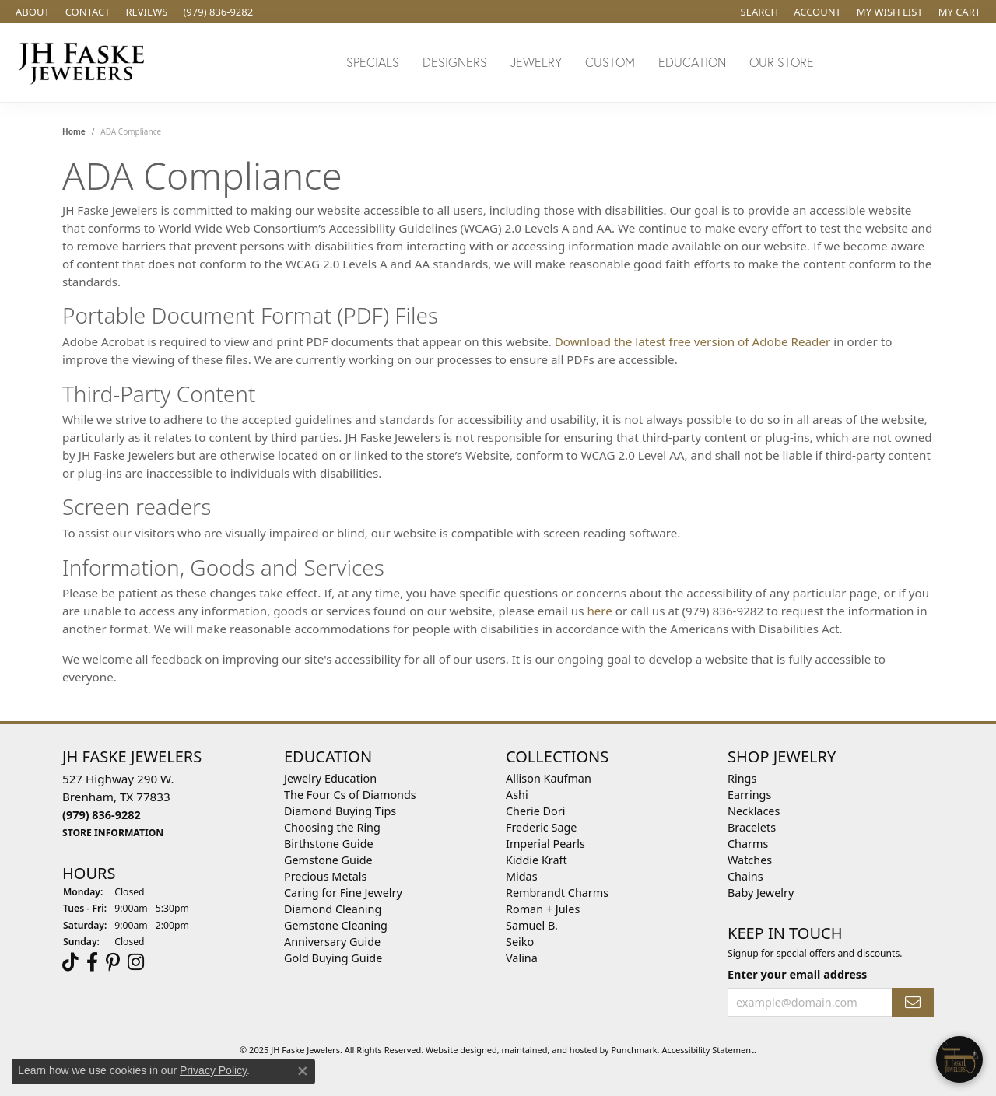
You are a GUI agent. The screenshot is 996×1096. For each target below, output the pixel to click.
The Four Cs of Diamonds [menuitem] (350, 794)
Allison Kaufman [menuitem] (548, 778)
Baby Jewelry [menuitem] (761, 892)
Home (74, 131)
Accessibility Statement (707, 1050)
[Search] (760, 11)
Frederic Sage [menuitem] (541, 827)
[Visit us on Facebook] (92, 962)
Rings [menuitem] (742, 778)
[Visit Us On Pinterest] (113, 962)
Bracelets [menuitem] (752, 827)
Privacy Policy (213, 1070)
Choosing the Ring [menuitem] (332, 827)
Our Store (781, 62)
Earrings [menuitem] (749, 794)
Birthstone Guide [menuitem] (329, 843)
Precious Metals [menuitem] (325, 876)
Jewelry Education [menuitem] (330, 778)
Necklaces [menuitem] (754, 811)
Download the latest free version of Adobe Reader (693, 341)
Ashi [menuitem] (517, 794)
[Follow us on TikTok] (70, 962)
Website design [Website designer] (456, 1050)
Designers (455, 62)
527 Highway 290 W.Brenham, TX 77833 (118, 805)
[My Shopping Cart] (959, 11)
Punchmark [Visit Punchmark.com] (634, 1050)
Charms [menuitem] (748, 843)
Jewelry (536, 62)
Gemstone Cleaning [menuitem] (336, 925)
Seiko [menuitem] (520, 941)
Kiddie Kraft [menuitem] (536, 860)
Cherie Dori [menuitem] (536, 811)
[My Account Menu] (817, 11)
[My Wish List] (890, 11)
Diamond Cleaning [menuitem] (332, 909)
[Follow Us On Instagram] (136, 962)
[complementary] (883, 1010)
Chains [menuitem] (745, 876)
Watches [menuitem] (750, 860)
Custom (610, 62)
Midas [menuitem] (522, 876)
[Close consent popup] (302, 1071)
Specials (372, 62)
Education (692, 62)
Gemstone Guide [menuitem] (328, 860)
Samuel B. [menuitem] (532, 925)
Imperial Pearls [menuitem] (545, 843)
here (599, 610)
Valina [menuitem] (522, 958)
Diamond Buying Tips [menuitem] (340, 811)
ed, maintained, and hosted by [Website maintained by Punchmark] (549, 1050)
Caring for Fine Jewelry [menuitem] (343, 892)
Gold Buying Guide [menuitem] (333, 958)
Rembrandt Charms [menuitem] (557, 892)
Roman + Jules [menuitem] (543, 909)
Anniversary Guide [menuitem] (332, 941)
